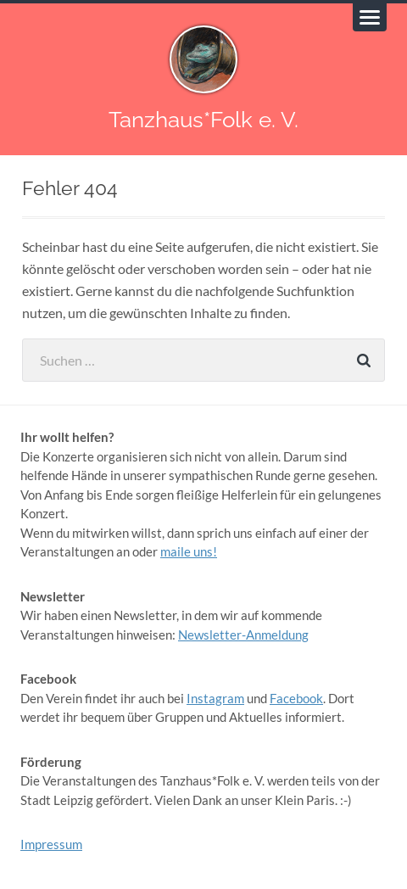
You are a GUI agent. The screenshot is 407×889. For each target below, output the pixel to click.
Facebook (296, 698)
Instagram (215, 698)
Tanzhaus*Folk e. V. (203, 119)
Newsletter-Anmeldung (243, 634)
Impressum (51, 844)
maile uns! (188, 551)
